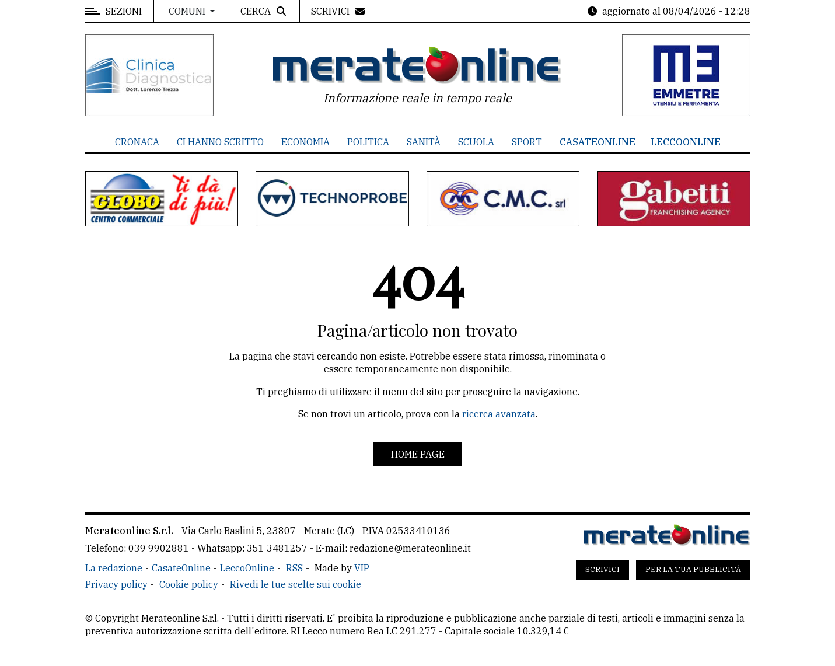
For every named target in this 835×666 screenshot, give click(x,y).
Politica (368, 142)
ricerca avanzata (499, 414)
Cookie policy (188, 584)
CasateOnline (597, 142)
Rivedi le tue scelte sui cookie (295, 584)
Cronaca (137, 142)
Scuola (476, 142)
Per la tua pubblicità (693, 569)
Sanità (424, 142)
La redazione (113, 568)
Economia (305, 142)
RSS (294, 568)
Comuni (188, 11)
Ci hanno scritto (220, 142)
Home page (418, 454)
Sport (527, 142)
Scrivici (602, 569)
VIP (361, 568)
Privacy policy (116, 584)
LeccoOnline (686, 142)
